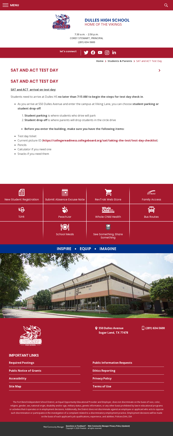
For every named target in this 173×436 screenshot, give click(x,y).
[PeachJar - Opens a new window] (65, 212)
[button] (11, 5)
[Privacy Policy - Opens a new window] (128, 379)
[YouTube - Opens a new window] (100, 53)
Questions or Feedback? (76, 426)
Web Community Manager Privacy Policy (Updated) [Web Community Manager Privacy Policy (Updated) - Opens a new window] (109, 426)
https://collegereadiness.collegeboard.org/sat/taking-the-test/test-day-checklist (100, 140)
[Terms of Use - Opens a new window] (128, 387)
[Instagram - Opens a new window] (106, 53)
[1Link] (22, 212)
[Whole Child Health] (108, 212)
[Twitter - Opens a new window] (86, 52)
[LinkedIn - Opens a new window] (113, 52)
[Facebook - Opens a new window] (93, 53)
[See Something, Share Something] (108, 231)
